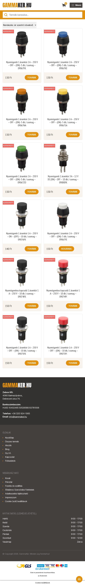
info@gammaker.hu (18, 416)
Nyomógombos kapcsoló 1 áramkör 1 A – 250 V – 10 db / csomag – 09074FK (22, 293)
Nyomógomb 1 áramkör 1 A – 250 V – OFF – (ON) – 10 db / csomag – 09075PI (63, 350)
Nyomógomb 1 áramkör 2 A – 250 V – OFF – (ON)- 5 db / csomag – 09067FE (63, 236)
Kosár (7, 478)
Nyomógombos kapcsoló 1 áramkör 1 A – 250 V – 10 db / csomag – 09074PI (63, 293)
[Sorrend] (19, 25)
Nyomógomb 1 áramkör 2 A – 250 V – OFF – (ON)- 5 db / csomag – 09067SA (63, 122)
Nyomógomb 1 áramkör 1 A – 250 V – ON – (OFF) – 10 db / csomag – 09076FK (22, 236)
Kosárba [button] (66, 248)
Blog (7, 449)
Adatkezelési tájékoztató (16, 493)
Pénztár (8, 482)
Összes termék (12, 441)
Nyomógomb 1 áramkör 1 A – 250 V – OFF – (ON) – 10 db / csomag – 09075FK (22, 350)
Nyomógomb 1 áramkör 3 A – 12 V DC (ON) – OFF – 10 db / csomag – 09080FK (63, 179)
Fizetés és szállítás (13, 486)
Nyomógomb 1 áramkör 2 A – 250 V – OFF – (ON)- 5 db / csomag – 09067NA (22, 122)
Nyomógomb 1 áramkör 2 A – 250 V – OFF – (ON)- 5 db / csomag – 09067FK (22, 65)
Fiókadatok (10, 461)
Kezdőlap (9, 437)
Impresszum (10, 497)
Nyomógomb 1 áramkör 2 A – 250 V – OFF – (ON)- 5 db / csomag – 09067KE (63, 65)
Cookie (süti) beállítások (16, 501)
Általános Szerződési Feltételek (19, 489)
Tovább (31, 77)
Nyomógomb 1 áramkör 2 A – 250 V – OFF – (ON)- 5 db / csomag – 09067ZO (22, 179)
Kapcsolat (9, 457)
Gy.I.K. (8, 453)
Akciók (8, 445)
